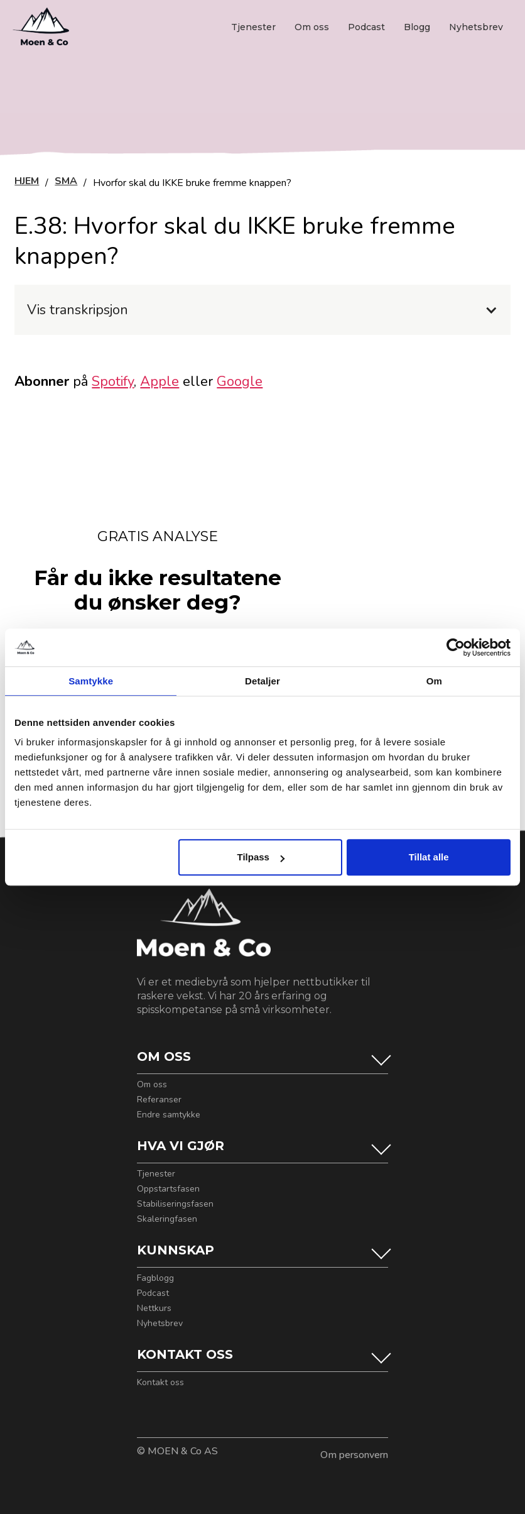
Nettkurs (154, 1308)
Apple (159, 381)
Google (239, 381)
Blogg (417, 27)
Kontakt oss (160, 1382)
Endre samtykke (168, 1115)
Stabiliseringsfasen (175, 1204)
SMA (66, 182)
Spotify (113, 381)
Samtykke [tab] (90, 681)
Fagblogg (155, 1278)
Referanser (159, 1099)
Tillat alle (429, 857)
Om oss (312, 27)
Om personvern (354, 1455)
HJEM (26, 182)
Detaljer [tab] (262, 681)
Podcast (366, 27)
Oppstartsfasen (168, 1189)
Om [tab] (434, 681)
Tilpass (260, 857)
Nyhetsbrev (476, 27)
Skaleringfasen (167, 1219)
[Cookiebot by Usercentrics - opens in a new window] (456, 647)
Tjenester (253, 27)
